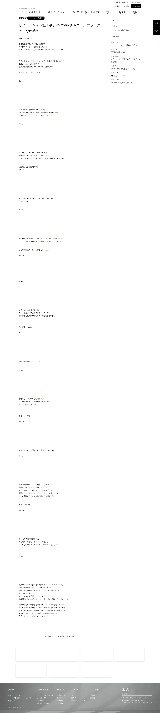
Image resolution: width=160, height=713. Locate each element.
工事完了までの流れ (43, 704)
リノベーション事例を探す (45, 695)
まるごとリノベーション (15, 695)
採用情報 (92, 698)
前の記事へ (70, 636)
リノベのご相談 (136, 6)
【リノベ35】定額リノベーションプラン (20, 698)
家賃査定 (60, 701)
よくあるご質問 (41, 698)
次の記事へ (49, 636)
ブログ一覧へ (60, 636)
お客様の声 (40, 701)
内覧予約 (126, 6)
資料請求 (117, 6)
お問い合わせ (61, 695)
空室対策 (73, 698)
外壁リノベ (11, 701)
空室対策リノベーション (78, 701)
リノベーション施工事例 (120, 30)
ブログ (73, 695)
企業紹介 (92, 695)
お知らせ (114, 26)
